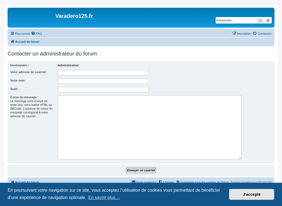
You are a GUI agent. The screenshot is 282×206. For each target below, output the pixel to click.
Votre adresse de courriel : (28, 72)
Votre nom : (18, 80)
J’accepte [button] (252, 194)
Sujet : (14, 88)
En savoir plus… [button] (104, 197)
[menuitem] (36, 33)
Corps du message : (24, 97)
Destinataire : (19, 65)
